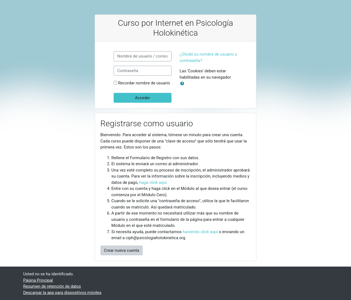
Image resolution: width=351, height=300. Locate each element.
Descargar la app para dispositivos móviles (62, 292)
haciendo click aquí (200, 231)
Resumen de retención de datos (52, 286)
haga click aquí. (153, 182)
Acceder (142, 97)
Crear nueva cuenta (121, 250)
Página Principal (38, 280)
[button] (183, 83)
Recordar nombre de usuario (144, 83)
